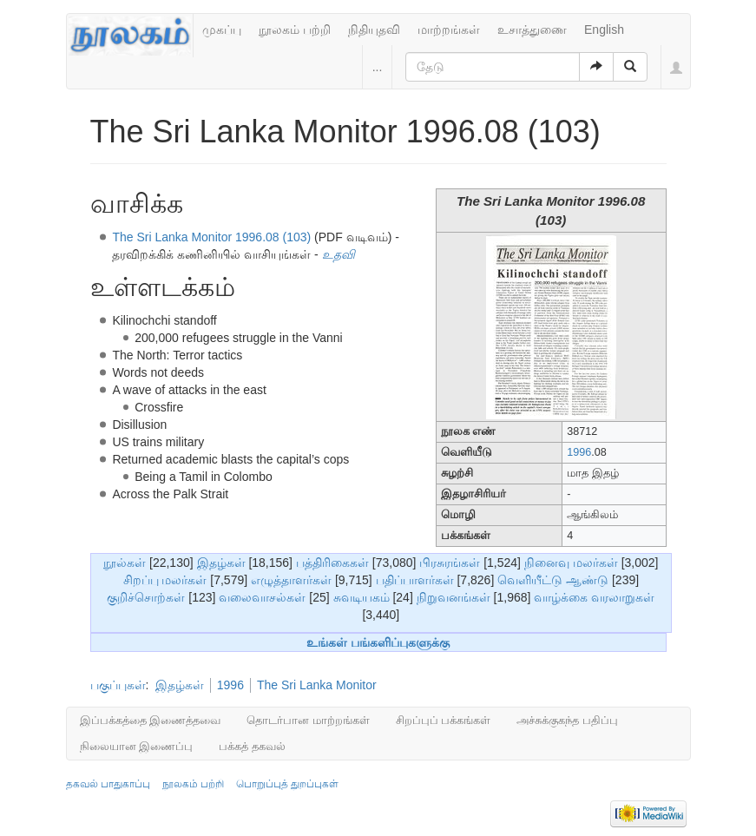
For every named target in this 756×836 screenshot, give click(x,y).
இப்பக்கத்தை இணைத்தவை (150, 720)
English (604, 29)
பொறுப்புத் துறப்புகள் (287, 784)
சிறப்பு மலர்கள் (165, 580)
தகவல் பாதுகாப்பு (108, 784)
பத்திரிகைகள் (332, 562)
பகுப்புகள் (118, 685)
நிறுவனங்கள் (453, 597)
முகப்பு (221, 29)
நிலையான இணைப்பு (137, 746)
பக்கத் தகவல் (252, 746)
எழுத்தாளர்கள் (291, 580)
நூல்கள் (124, 562)
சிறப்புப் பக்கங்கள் (443, 720)
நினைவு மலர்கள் (571, 562)
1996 (579, 452)
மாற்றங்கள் (448, 29)
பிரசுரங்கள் (449, 562)
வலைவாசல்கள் (262, 597)
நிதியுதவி (374, 29)
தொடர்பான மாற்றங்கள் (308, 720)
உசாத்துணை (532, 29)
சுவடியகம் (361, 597)
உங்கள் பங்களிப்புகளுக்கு (378, 642)
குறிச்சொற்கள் (146, 597)
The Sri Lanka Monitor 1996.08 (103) (211, 237)
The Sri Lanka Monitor (317, 685)
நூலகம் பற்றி (295, 29)
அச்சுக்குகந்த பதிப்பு (567, 720)
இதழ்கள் (221, 562)
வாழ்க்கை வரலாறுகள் (594, 597)
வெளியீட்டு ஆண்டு (552, 580)
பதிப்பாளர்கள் (415, 580)
